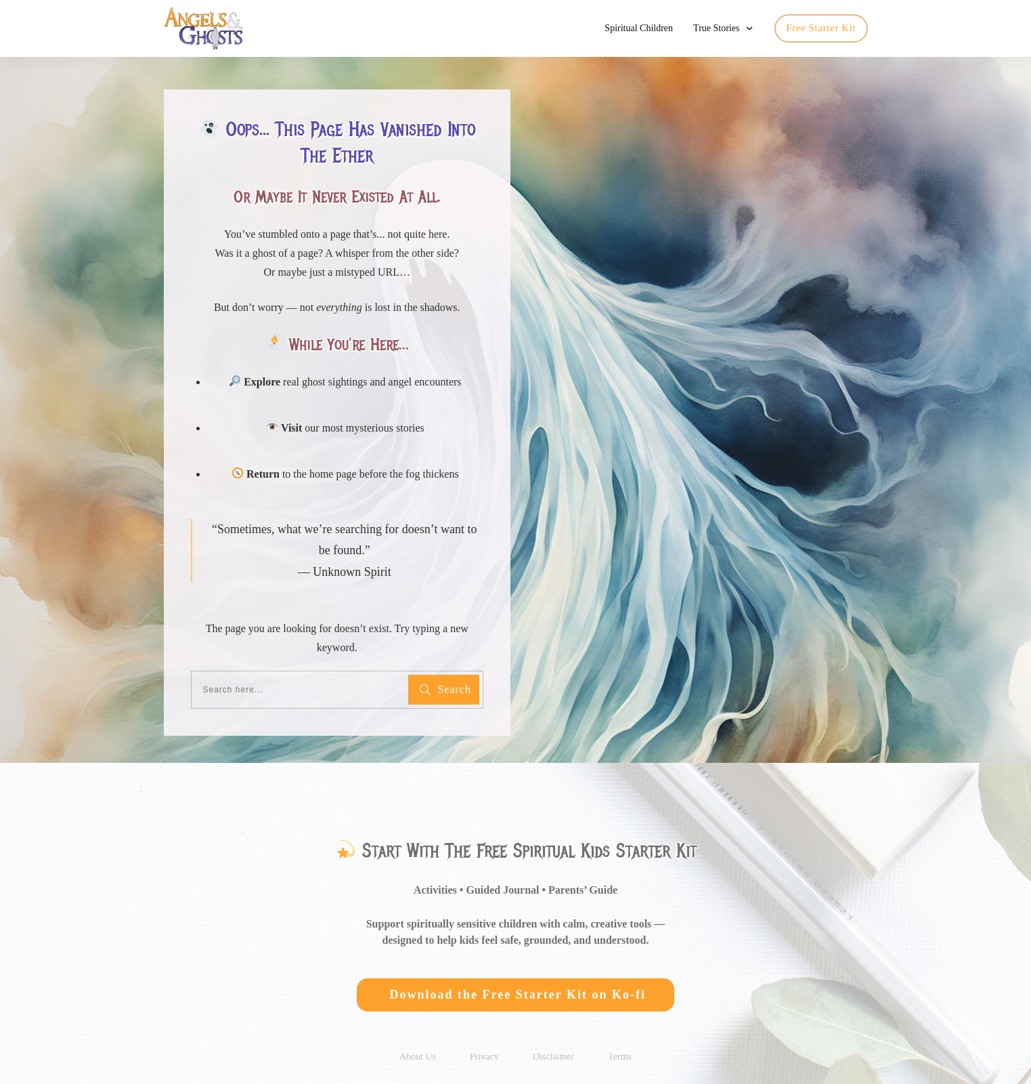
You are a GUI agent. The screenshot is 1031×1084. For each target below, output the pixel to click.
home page (333, 468)
